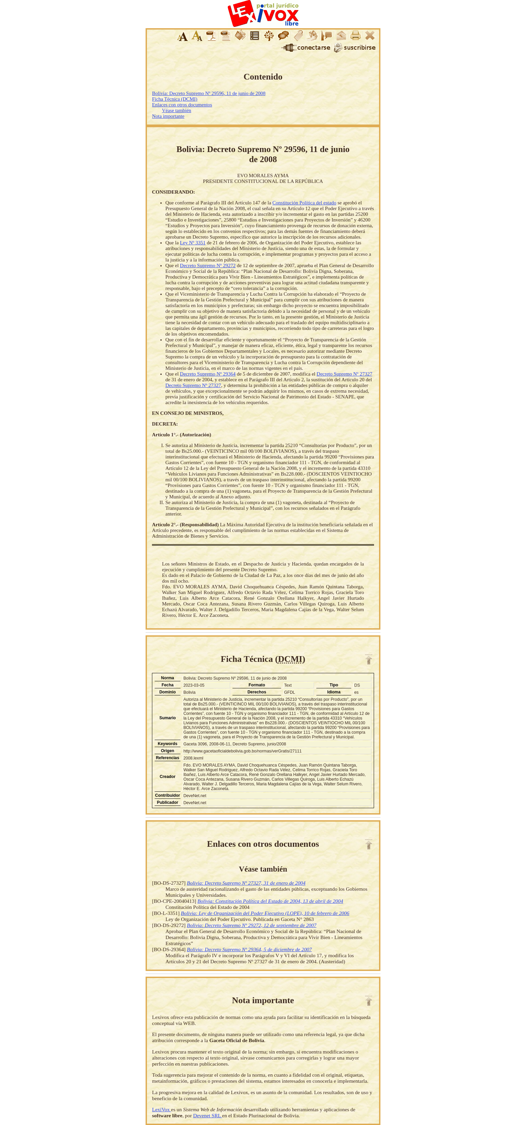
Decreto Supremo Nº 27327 (344, 374)
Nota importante (168, 116)
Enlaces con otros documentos (182, 104)
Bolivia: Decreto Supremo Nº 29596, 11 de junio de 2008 (208, 93)
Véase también (176, 110)
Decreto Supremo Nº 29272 (207, 265)
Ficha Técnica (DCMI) (174, 99)
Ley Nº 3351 (192, 242)
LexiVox (161, 1109)
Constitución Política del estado (304, 202)
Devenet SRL (207, 1115)
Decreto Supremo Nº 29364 (207, 374)
